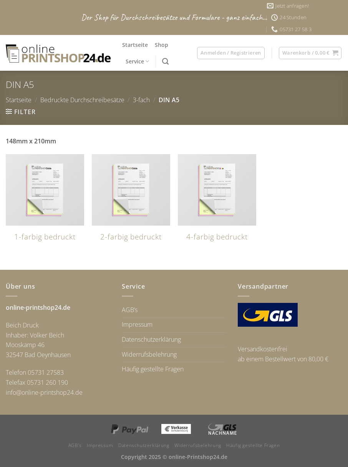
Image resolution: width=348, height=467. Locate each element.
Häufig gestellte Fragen (153, 369)
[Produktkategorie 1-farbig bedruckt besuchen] (45, 202)
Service (137, 61)
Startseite (135, 44)
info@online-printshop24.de (44, 392)
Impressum (137, 324)
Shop (161, 44)
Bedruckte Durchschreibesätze (82, 100)
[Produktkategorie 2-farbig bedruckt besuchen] (131, 202)
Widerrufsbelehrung (149, 354)
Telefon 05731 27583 (35, 372)
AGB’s (130, 310)
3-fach (141, 100)
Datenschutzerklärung (151, 339)
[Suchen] (165, 62)
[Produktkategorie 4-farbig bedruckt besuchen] (217, 202)
